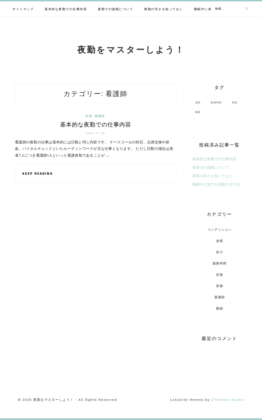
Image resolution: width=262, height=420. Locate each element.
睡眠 (219, 308)
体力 (219, 252)
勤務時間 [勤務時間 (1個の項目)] (216, 102)
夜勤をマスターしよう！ (131, 50)
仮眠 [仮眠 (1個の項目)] (198, 102)
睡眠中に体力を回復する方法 (216, 184)
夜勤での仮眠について (115, 9)
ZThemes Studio (227, 400)
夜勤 (88, 116)
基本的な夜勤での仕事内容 (66, 9)
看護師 (99, 116)
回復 (219, 275)
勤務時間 (219, 263)
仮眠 (219, 241)
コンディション (220, 230)
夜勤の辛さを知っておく (163, 9)
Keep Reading (37, 173)
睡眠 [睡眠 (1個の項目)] (198, 112)
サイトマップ (23, 9)
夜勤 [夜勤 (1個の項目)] (234, 102)
